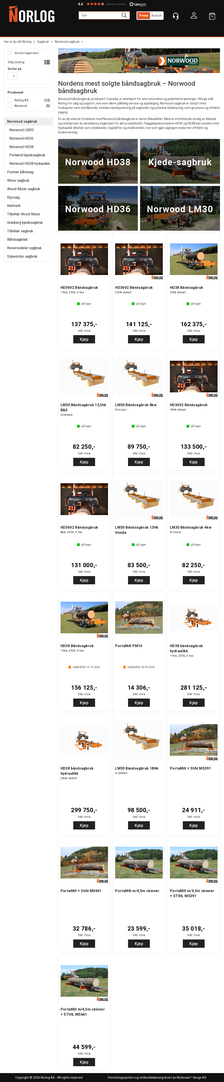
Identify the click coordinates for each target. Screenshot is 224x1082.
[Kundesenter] (175, 16)
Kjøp (84, 339)
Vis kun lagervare (26, 53)
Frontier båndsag (20, 172)
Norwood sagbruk (67, 41)
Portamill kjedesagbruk (27, 155)
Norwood (20, 106)
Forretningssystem (121, 1077)
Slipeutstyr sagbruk (22, 256)
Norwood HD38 (21, 147)
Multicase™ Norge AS (191, 1077)
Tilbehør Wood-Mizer (23, 214)
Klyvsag (13, 197)
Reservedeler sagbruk (24, 248)
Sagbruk (43, 41)
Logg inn (194, 16)
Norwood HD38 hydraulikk (29, 163)
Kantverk (14, 206)
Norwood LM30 (21, 130)
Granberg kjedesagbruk (25, 222)
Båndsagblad (17, 239)
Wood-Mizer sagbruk (23, 189)
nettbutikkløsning (151, 1077)
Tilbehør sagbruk (20, 231)
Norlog (26, 41)
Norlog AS (21, 100)
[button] (112, 4)
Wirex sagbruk (18, 180)
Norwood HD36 (21, 138)
